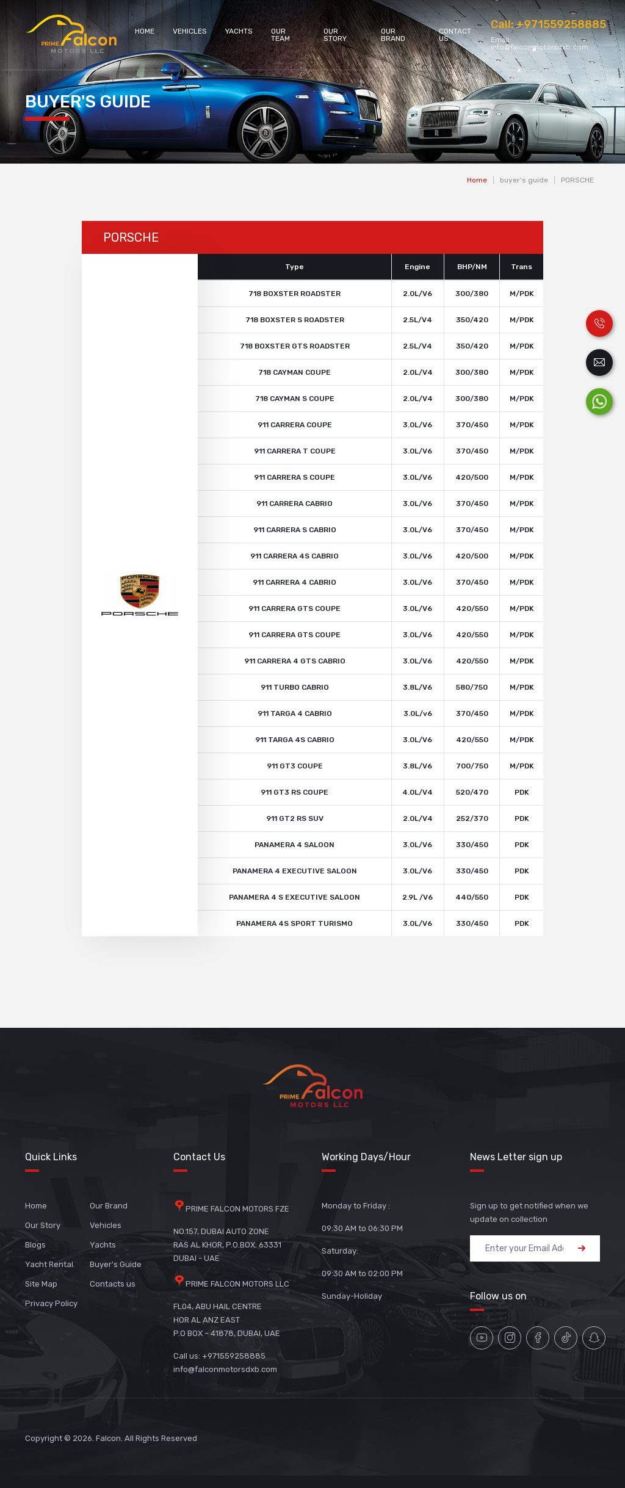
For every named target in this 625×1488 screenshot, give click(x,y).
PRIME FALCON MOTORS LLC (237, 1283)
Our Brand (393, 35)
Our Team (280, 35)
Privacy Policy (51, 1303)
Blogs (35, 1244)
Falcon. (109, 1438)
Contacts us (112, 1283)
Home (144, 31)
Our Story (335, 35)
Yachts (239, 31)
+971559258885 (561, 24)
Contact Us (455, 35)
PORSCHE (577, 180)
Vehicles (190, 31)
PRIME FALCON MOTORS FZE (237, 1208)
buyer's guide (524, 180)
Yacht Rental (49, 1264)
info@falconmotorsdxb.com (539, 47)
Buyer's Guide (116, 1264)
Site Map (41, 1283)
